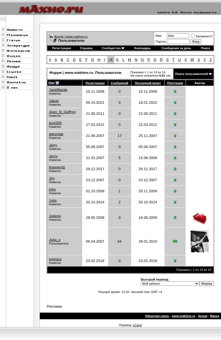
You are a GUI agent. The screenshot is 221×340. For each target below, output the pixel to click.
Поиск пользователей (191, 74)
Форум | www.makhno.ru (71, 36)
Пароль (160, 41)
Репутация (175, 83)
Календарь (142, 48)
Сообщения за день (176, 48)
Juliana (55, 216)
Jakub (54, 101)
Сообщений (119, 83)
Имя (158, 35)
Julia (52, 200)
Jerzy (53, 156)
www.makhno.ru (183, 316)
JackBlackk (58, 90)
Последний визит (148, 83)
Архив (202, 316)
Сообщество (113, 48)
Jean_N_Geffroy (62, 112)
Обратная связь (157, 316)
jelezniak (56, 134)
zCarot (137, 325)
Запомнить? (202, 36)
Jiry (52, 178)
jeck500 (55, 123)
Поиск (205, 48)
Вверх (214, 316)
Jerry (53, 145)
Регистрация (61, 48)
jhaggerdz (57, 167)
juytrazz (55, 259)
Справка (86, 48)
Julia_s (55, 240)
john (52, 189)
